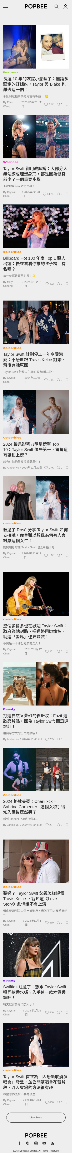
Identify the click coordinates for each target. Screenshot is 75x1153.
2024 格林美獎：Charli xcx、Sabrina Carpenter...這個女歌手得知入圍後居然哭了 (34, 807)
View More (36, 1117)
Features (10, 72)
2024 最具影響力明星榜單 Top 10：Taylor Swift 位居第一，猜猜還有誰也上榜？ (35, 449)
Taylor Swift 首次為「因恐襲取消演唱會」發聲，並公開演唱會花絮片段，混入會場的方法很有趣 (35, 1082)
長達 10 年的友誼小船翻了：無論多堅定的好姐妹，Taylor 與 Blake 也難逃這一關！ (35, 84)
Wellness (10, 162)
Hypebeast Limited (27, 1150)
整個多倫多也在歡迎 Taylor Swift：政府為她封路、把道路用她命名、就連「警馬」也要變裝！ (35, 631)
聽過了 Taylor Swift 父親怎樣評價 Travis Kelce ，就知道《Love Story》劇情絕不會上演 (33, 898)
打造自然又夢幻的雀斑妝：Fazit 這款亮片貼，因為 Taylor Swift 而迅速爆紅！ (35, 721)
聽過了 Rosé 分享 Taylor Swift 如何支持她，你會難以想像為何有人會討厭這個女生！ (35, 535)
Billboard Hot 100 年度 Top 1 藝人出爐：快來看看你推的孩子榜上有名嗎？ (34, 263)
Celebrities (12, 252)
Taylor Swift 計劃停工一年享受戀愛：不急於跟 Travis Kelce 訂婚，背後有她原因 (34, 359)
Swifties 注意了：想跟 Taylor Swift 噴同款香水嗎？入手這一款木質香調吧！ (34, 992)
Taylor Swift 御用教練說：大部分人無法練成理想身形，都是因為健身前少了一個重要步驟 (35, 174)
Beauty (9, 709)
